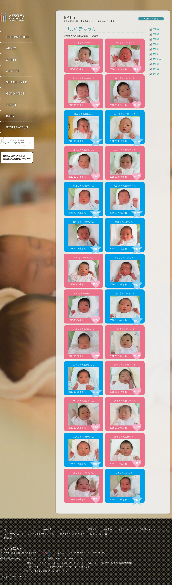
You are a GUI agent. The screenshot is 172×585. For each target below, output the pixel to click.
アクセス (77, 529)
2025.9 (156, 64)
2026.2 (156, 39)
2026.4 (156, 29)
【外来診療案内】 (42, 571)
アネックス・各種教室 (41, 529)
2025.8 (156, 69)
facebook (8, 538)
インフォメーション (14, 529)
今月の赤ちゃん (11, 533)
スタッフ (62, 529)
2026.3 (156, 34)
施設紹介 (92, 529)
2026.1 (156, 44)
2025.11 (157, 49)
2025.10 (157, 59)
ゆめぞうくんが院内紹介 (72, 533)
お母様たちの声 (125, 529)
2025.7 (156, 74)
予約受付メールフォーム (151, 529)
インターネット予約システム (40, 533)
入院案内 (107, 529)
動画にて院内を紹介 (100, 533)
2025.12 (157, 54)
